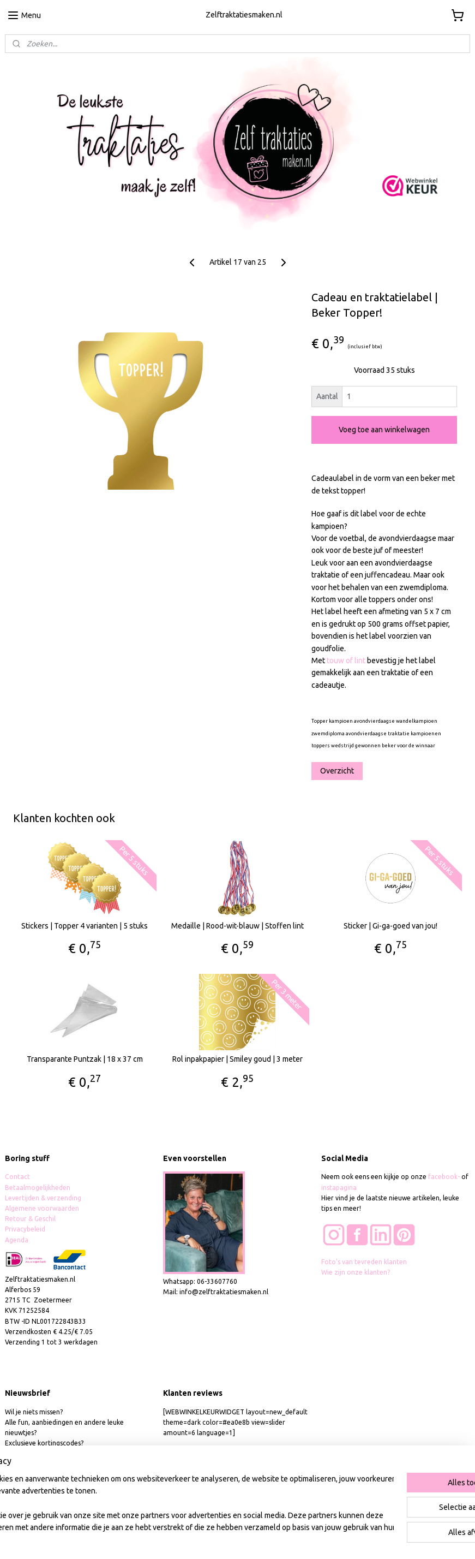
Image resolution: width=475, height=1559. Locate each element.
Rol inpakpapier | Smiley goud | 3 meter (237, 1059)
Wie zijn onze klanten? (355, 1272)
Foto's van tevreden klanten (364, 1261)
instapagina (339, 1187)
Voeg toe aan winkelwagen (384, 429)
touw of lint (346, 660)
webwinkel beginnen (270, 1539)
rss (231, 1539)
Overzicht (337, 770)
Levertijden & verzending (43, 1197)
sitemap (210, 1539)
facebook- (444, 1176)
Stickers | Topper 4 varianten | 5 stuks (84, 925)
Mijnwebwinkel (364, 1539)
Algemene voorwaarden (42, 1208)
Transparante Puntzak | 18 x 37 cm (85, 1059)
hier (52, 1453)
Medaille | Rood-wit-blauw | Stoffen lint (237, 925)
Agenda (16, 1239)
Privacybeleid (25, 1229)
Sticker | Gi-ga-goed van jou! (390, 925)
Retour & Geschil (30, 1218)
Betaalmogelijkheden (38, 1187)
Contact (17, 1176)
